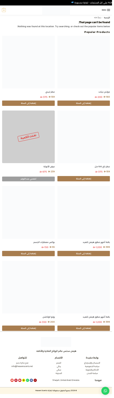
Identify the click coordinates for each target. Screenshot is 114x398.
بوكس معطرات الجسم (44, 242)
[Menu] (106, 10)
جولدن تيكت (104, 92)
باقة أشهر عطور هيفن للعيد (96, 242)
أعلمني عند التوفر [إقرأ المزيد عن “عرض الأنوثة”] (28, 179)
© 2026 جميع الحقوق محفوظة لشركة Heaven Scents (56, 390)
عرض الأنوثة (49, 166)
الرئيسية (107, 18)
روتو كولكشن (49, 317)
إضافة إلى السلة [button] (83, 103)
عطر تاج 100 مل (102, 166)
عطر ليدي (50, 92)
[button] (4, 10)
